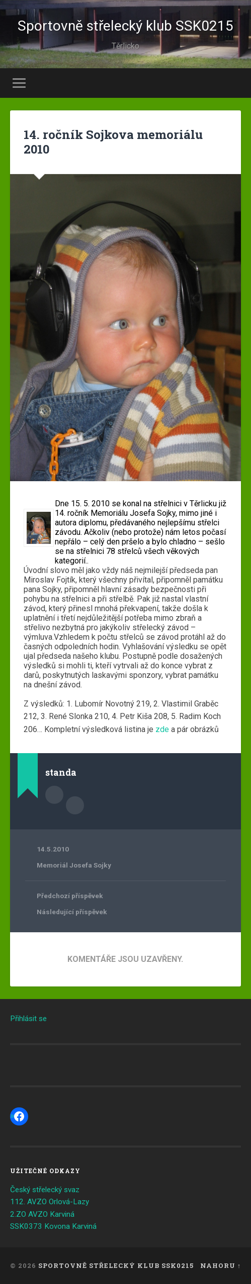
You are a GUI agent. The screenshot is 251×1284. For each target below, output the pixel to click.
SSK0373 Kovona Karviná (53, 1226)
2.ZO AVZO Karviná (42, 1214)
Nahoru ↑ (220, 1265)
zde (162, 729)
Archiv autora (75, 805)
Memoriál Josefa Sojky (74, 865)
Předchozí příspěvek (70, 896)
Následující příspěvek (72, 912)
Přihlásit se (28, 1018)
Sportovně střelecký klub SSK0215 (125, 26)
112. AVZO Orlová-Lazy (49, 1201)
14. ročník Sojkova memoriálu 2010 (113, 141)
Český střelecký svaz (44, 1189)
